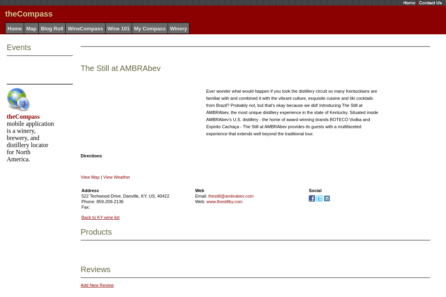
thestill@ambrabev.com (230, 196)
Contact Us (430, 2)
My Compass (150, 29)
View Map (90, 177)
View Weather (116, 177)
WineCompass (85, 29)
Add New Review (97, 285)
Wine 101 (119, 29)
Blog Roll (52, 29)
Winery (178, 29)
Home (409, 2)
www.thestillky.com (224, 201)
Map (31, 29)
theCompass (23, 116)
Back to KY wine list (100, 217)
